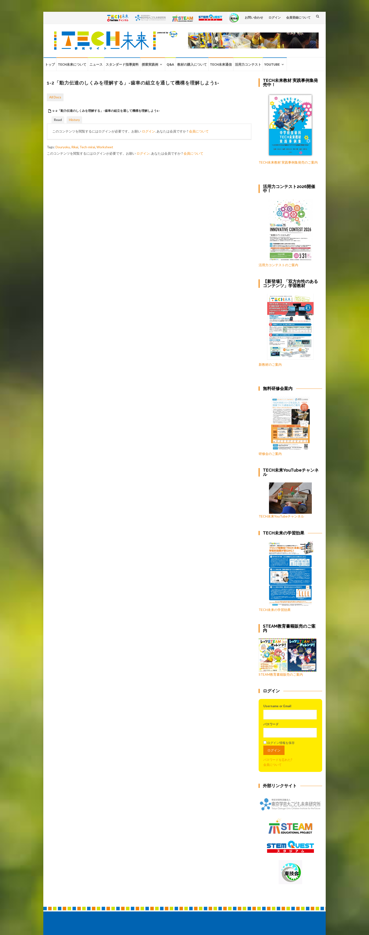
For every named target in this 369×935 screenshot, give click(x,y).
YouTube (272, 64)
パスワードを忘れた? (277, 760)
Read (58, 120)
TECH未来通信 (221, 64)
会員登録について (298, 17)
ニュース (96, 64)
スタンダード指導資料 (122, 64)
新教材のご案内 (270, 364)
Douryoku (63, 147)
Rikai (74, 147)
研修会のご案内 (284, 426)
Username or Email (277, 706)
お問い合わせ (254, 17)
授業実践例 (150, 64)
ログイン (275, 17)
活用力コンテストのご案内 (278, 265)
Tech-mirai (87, 147)
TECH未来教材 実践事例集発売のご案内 (288, 162)
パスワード (271, 724)
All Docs (55, 97)
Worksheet (104, 147)
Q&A (170, 64)
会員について (199, 131)
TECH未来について (72, 64)
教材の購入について (192, 64)
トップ (50, 64)
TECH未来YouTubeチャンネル (285, 500)
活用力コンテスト (248, 64)
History (74, 120)
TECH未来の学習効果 (275, 610)
